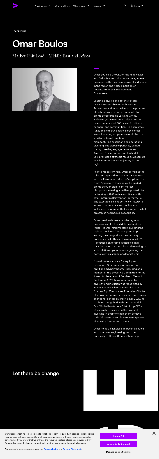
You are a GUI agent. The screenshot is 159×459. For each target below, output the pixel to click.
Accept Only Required (118, 444)
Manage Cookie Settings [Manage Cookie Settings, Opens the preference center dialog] (118, 452)
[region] (79, 444)
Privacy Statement (72, 449)
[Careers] (99, 5)
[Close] (154, 433)
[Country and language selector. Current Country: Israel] (137, 5)
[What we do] (42, 5)
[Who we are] (81, 5)
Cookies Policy (51, 449)
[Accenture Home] (15, 5)
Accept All (118, 436)
